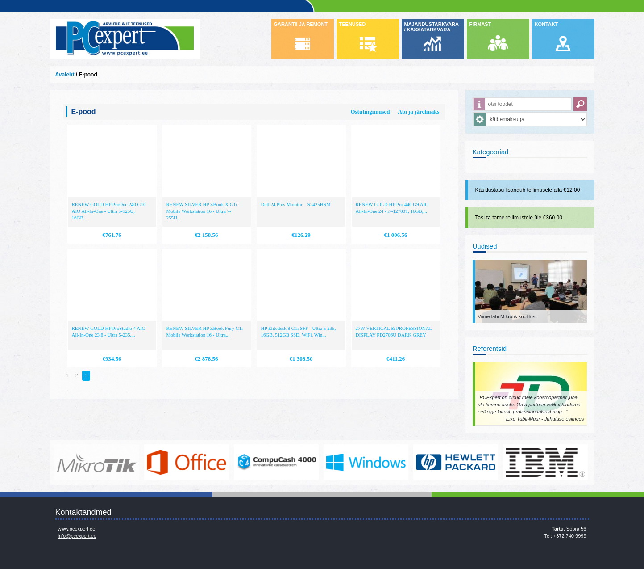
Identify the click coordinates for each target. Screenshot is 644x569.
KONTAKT (546, 24)
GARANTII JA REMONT (301, 24)
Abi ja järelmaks (419, 111)
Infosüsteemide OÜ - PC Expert (125, 39)
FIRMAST (480, 24)
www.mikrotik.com (96, 462)
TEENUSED (352, 24)
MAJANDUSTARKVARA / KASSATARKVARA (431, 26)
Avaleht (65, 75)
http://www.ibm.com (545, 462)
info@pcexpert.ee (77, 536)
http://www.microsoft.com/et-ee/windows (366, 462)
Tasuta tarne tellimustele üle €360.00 (518, 218)
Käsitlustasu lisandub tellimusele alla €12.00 (527, 190)
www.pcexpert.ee (77, 528)
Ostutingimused (370, 111)
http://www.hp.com (455, 462)
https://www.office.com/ (186, 462)
